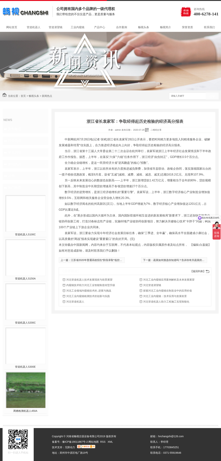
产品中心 (99, 27)
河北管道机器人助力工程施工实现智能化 (166, 301)
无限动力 (70, 447)
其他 (11, 176)
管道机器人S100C (25, 234)
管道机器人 (33, 27)
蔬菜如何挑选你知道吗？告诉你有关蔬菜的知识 (180, 260)
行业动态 (14, 141)
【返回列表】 (198, 271)
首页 (23, 95)
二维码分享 (156, 130)
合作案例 (121, 27)
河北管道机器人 (75, 301)
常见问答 (14, 152)
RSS (103, 441)
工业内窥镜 (77, 27)
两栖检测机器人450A (25, 410)
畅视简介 (165, 27)
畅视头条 (143, 27)
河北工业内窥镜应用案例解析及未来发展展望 (168, 279)
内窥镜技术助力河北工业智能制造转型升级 (90, 285)
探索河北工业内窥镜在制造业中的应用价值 (167, 290)
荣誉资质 (187, 27)
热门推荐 (14, 187)
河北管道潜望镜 (152, 285)
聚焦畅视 (14, 129)
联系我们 (209, 27)
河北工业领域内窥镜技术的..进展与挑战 (88, 290)
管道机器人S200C (25, 322)
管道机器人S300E (25, 366)
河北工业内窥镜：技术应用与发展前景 (165, 296)
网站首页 (11, 27)
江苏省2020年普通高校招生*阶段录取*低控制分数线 (100, 260)
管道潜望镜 (55, 27)
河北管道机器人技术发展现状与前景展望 (89, 279)
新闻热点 (47, 95)
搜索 (212, 96)
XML (110, 441)
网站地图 (93, 441)
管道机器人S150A (25, 278)
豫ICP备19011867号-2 (75, 441)
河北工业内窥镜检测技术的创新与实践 (88, 296)
